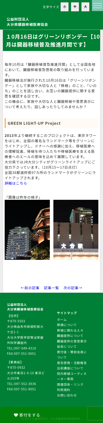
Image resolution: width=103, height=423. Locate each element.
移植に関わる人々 (70, 330)
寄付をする (27, 415)
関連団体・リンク (70, 384)
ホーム (62, 319)
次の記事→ (73, 287)
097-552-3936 (25, 383)
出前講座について (70, 368)
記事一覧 (51, 287)
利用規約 (63, 389)
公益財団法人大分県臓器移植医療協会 (27, 21)
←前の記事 (30, 287)
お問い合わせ (67, 395)
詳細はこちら (16, 183)
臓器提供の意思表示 (72, 341)
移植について (67, 325)
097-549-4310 (25, 348)
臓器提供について (70, 335)
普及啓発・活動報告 (72, 363)
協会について (67, 346)
